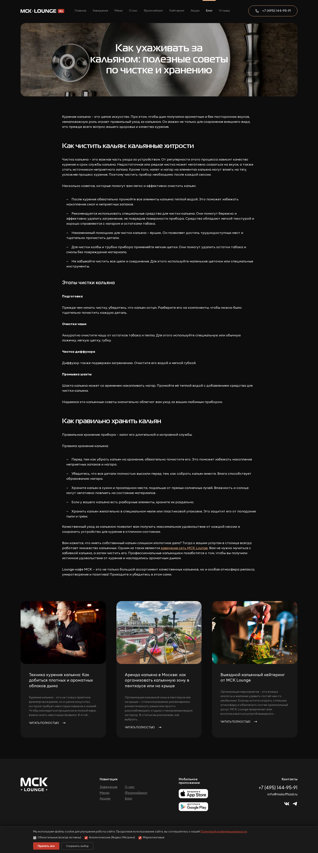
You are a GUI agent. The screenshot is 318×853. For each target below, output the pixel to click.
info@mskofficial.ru (282, 794)
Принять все (46, 846)
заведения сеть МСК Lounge (184, 548)
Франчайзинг (153, 10)
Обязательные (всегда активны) (57, 837)
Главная (80, 10)
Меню (118, 10)
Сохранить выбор (77, 846)
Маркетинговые (151, 837)
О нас (133, 10)
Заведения (100, 10)
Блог (209, 10)
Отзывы (224, 10)
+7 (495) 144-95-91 (276, 10)
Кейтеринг (176, 10)
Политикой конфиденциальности (224, 831)
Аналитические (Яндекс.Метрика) (110, 837)
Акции (195, 10)
